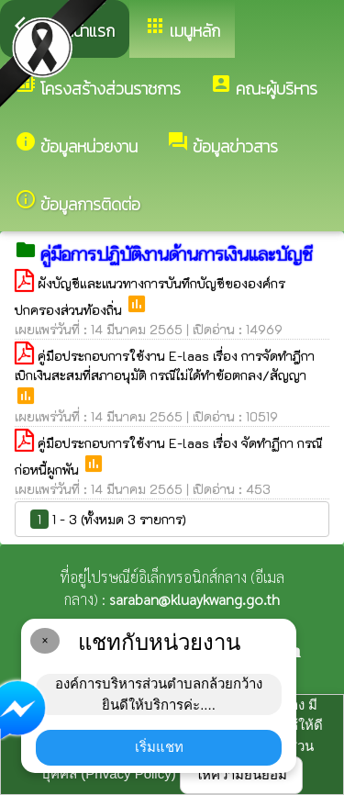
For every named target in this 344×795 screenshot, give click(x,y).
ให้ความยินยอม (241, 774)
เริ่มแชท (159, 747)
